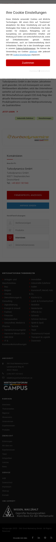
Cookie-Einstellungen (22, 55)
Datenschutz (45, 71)
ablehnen (33, 51)
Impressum (34, 71)
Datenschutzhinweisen (26, 48)
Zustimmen (28, 62)
